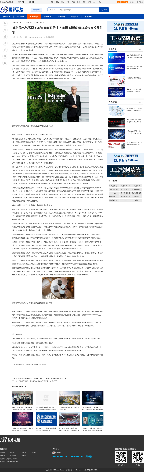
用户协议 (23, 455)
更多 (141, 49)
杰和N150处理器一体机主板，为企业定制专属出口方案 (134, 133)
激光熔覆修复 (125, 193)
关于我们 (140, 2)
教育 (89, 2)
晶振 (136, 200)
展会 (100, 2)
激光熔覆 (137, 186)
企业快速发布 (122, 2)
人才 (94, 2)
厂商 (73, 2)
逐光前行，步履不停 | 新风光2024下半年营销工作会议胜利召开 (69, 430)
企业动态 (34, 17)
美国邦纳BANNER (137, 196)
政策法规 (88, 17)
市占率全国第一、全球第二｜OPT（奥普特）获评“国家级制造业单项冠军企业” (92, 409)
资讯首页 (6, 17)
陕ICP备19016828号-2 (92, 470)
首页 (52, 2)
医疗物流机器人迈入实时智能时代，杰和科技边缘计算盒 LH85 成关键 (134, 110)
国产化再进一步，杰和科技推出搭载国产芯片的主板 (134, 145)
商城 (62, 2)
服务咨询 (56, 452)
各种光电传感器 (114, 186)
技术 (78, 2)
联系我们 (33, 452)
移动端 (132, 2)
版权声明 (13, 455)
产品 (68, 2)
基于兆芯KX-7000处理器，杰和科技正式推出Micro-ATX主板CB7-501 (134, 122)
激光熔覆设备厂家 (137, 189)
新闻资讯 (29, 22)
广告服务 (23, 452)
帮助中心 (2, 455)
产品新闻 (74, 17)
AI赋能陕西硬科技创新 (134, 78)
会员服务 (13, 452)
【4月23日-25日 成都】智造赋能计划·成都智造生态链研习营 (134, 91)
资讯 (57, 2)
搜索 (104, 10)
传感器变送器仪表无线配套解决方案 (114, 196)
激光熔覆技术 (114, 189)
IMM (114, 193)
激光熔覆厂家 (125, 186)
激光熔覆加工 (125, 189)
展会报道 (47, 17)
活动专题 (61, 17)
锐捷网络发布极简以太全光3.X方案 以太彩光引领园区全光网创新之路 (42, 378)
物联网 (85, 142)
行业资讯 (20, 17)
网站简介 (2, 452)
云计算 (71, 156)
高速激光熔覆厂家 (114, 200)
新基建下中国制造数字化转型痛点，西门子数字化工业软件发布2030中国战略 (92, 430)
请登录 (21, 2)
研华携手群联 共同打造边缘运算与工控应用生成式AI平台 (38, 381)
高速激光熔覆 (125, 196)
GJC (125, 200)
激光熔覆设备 (137, 193)
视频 (84, 2)
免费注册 (30, 2)
